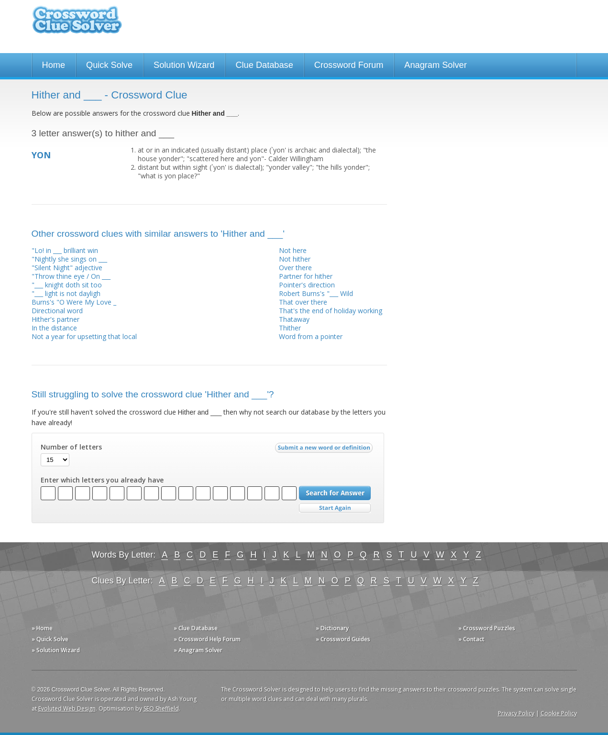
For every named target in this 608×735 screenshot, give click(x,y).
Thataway (294, 319)
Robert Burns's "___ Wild (316, 293)
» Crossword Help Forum (207, 639)
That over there (303, 302)
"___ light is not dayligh (66, 293)
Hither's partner (55, 319)
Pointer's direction (307, 284)
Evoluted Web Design (67, 708)
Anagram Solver (435, 65)
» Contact (471, 639)
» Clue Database (196, 628)
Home (54, 65)
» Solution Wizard (56, 650)
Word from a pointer (311, 336)
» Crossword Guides (343, 639)
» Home (42, 628)
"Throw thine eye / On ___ (71, 276)
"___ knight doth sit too (67, 284)
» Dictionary (332, 628)
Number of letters (71, 447)
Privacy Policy (516, 713)
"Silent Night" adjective (67, 267)
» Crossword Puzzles (486, 628)
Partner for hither (305, 276)
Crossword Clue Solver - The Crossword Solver (77, 24)
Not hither (294, 258)
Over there (295, 267)
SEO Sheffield (161, 708)
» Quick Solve (50, 639)
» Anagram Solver (198, 650)
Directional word (57, 310)
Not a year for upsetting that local (84, 336)
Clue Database (264, 65)
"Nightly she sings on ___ (69, 258)
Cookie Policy (559, 713)
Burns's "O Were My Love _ (74, 302)
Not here (293, 250)
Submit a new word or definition (325, 450)
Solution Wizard (184, 65)
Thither (290, 327)
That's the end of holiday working (330, 310)
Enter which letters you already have (102, 480)
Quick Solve (109, 65)
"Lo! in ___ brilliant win (65, 250)
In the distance (54, 327)
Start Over (335, 508)
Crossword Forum (349, 65)
